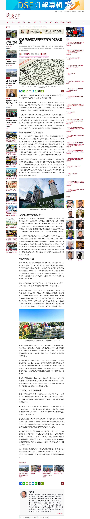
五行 (32, 57)
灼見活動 (62, 22)
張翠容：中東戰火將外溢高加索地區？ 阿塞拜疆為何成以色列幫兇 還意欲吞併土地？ (80, 130)
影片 (51, 22)
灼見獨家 (27, 57)
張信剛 (77, 113)
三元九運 (40, 57)
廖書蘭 (77, 74)
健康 (35, 22)
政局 (8, 22)
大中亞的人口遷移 (80, 112)
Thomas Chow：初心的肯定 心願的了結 (79, 82)
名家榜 (56, 22)
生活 (29, 22)
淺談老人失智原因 (80, 73)
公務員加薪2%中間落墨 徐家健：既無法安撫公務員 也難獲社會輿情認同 (80, 153)
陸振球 (27, 54)
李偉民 (77, 69)
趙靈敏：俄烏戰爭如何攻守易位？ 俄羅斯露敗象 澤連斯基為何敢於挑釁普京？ (80, 107)
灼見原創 (22, 57)
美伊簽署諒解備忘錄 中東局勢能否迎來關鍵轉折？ (80, 136)
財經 (24, 22)
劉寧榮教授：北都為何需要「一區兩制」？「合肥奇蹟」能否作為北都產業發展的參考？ (80, 122)
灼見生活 (8, 118)
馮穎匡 (77, 99)
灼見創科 (8, 59)
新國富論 (43, 54)
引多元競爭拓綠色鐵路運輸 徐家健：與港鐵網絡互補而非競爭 (11, 81)
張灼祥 (77, 85)
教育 (13, 22)
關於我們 (69, 22)
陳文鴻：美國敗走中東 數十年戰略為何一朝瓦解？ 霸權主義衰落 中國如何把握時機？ (80, 184)
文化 (19, 22)
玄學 (35, 57)
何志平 (77, 139)
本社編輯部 (10, 46)
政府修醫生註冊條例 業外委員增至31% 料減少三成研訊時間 (11, 102)
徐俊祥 (77, 60)
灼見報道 (8, 39)
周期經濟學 (45, 57)
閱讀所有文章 (59, 513)
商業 (40, 22)
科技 (45, 22)
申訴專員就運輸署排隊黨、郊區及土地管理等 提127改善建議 (11, 43)
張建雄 (77, 168)
